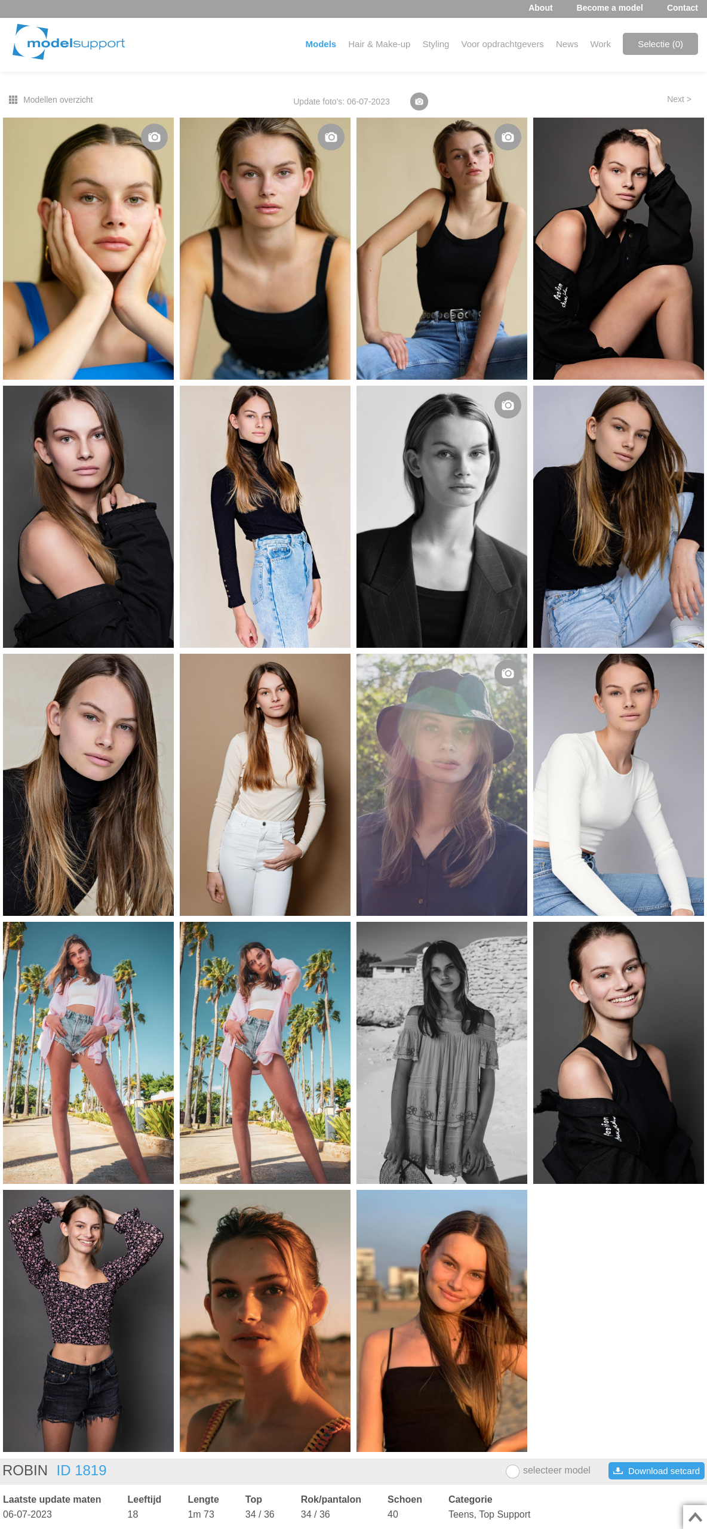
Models (321, 44)
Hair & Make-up (379, 44)
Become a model (610, 8)
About (540, 8)
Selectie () (660, 44)
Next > (679, 99)
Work (600, 44)
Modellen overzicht (58, 99)
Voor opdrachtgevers (502, 44)
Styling (435, 44)
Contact (682, 8)
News (567, 44)
